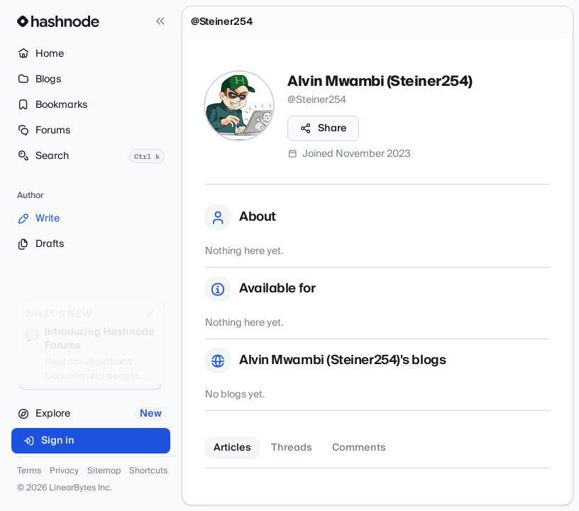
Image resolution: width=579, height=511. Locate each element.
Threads (291, 447)
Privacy (64, 471)
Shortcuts (148, 471)
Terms (29, 471)
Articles (232, 447)
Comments (359, 447)
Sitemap (104, 471)
